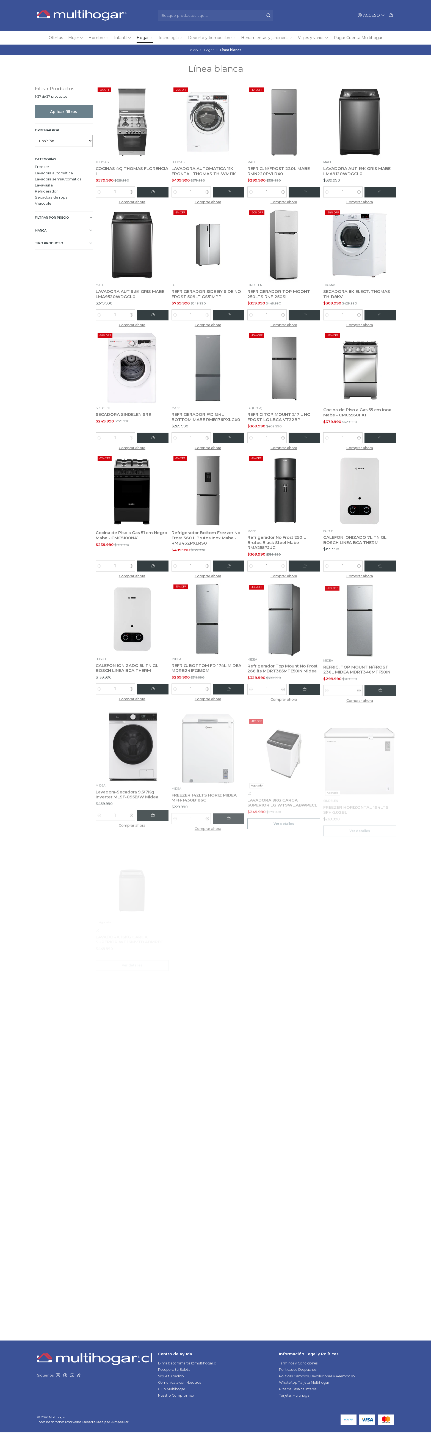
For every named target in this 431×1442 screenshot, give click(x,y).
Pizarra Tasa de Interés (297, 1399)
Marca (64, 230)
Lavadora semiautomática (58, 179)
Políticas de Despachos (297, 1379)
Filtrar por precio (64, 218)
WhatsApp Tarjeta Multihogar (304, 1392)
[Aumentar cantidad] (138, 192)
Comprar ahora (132, 202)
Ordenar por (47, 130)
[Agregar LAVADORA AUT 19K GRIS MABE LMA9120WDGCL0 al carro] (383, 192)
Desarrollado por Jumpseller (105, 1432)
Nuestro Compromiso (176, 1405)
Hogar (209, 50)
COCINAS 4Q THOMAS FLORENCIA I (120, 171)
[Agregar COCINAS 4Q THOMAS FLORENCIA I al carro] (156, 192)
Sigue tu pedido (171, 1386)
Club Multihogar (171, 1399)
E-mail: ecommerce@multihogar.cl (187, 1373)
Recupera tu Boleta (174, 1379)
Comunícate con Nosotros (179, 1392)
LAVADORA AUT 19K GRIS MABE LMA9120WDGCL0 (358, 171)
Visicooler (44, 203)
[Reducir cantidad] (99, 192)
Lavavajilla (44, 185)
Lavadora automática (54, 173)
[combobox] (215, 15)
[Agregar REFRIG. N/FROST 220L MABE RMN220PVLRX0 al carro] (307, 192)
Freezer (42, 166)
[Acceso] (371, 15)
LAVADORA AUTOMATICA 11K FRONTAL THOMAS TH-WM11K (205, 171)
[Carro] (391, 15)
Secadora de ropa (51, 197)
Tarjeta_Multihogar (295, 1405)
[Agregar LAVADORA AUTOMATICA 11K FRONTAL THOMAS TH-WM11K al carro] (232, 192)
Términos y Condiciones (298, 1373)
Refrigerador (46, 191)
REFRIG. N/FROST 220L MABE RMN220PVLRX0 (279, 171)
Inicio (193, 50)
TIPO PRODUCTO (64, 243)
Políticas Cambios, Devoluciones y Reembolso (317, 1386)
